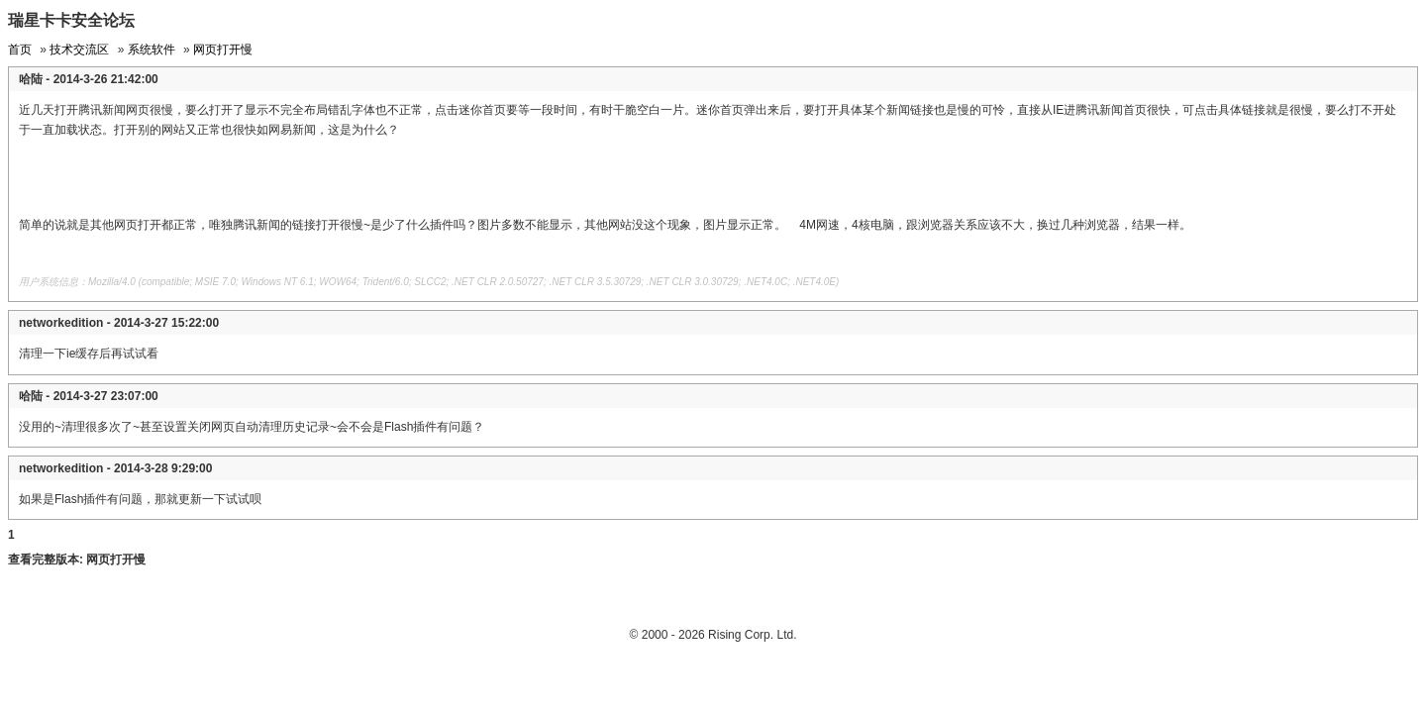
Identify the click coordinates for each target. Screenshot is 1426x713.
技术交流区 (79, 49)
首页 (20, 49)
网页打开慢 (223, 49)
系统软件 (151, 49)
